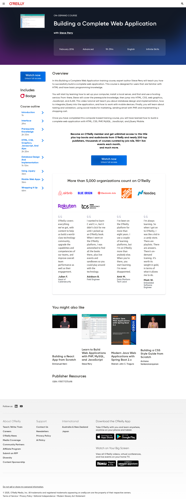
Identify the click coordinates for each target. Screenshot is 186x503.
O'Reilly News (10, 435)
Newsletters (42, 431)
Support (41, 421)
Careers (7, 431)
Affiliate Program (12, 448)
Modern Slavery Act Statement (71, 496)
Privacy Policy (43, 435)
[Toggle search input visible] (182, 3)
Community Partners (13, 444)
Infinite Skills (152, 49)
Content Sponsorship (14, 462)
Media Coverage (12, 440)
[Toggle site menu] (3, 3)
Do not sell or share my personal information (23, 487)
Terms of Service (10, 496)
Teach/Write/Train (12, 426)
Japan (65, 431)
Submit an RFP (10, 453)
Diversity (7, 457)
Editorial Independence (44, 496)
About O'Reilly (12, 421)
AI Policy (40, 440)
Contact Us (42, 426)
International (70, 421)
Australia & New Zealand (75, 426)
